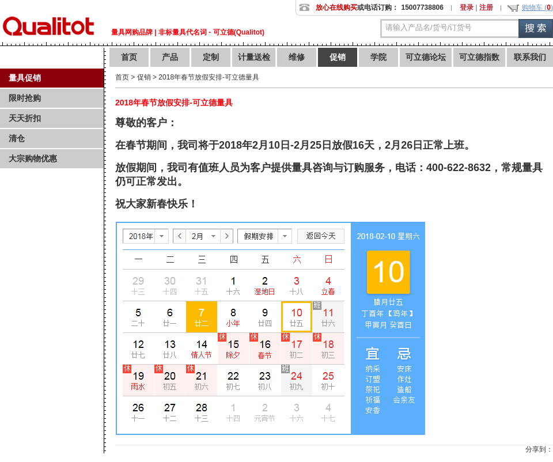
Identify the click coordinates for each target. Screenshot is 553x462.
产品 (170, 57)
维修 (297, 57)
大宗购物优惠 (33, 158)
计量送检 (254, 57)
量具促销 (25, 77)
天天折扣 (25, 118)
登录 (467, 7)
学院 (378, 57)
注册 (486, 7)
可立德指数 (479, 57)
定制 (211, 57)
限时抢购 (25, 98)
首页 (129, 57)
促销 (337, 57)
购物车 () (537, 7)
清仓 (17, 138)
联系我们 (530, 57)
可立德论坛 (426, 57)
